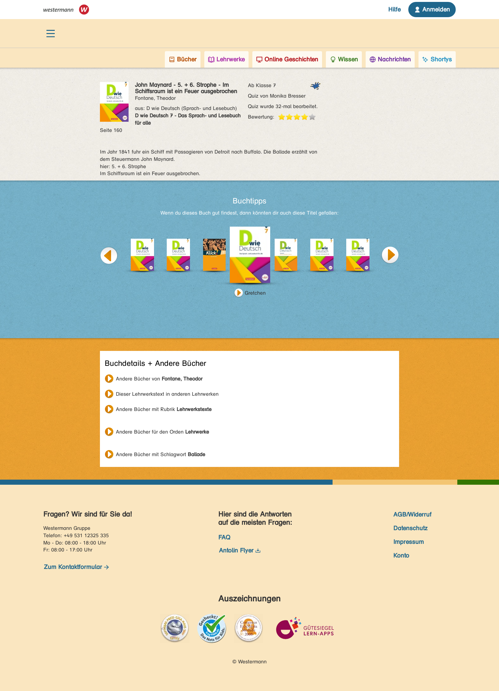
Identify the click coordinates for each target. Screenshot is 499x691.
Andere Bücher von (159, 379)
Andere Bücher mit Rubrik (164, 409)
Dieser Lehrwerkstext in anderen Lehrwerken (167, 394)
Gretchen (255, 293)
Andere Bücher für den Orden (162, 432)
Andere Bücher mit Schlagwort (160, 454)
